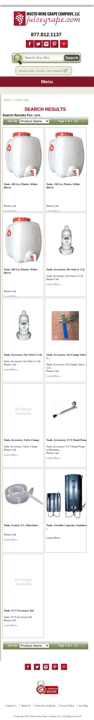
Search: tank (22, 99)
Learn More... (11, 210)
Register (23, 71)
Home (7, 99)
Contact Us (11, 705)
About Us (26, 705)
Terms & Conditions (45, 705)
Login (31, 71)
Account (40, 71)
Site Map (83, 705)
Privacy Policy (67, 705)
